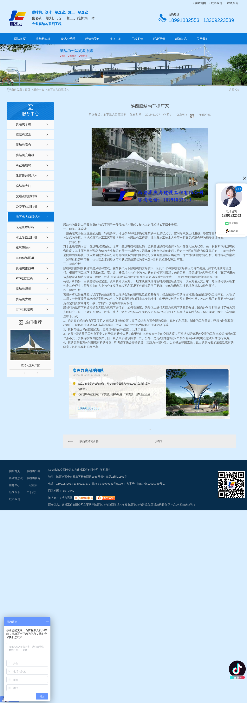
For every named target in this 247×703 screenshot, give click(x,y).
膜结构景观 (68, 38)
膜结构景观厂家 (30, 365)
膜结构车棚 (43, 38)
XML (71, 490)
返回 (234, 89)
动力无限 (67, 497)
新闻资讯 (181, 38)
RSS (63, 490)
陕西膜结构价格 (89, 441)
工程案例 (137, 38)
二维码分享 (203, 114)
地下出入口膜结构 (58, 89)
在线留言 (232, 3)
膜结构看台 (92, 38)
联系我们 (216, 3)
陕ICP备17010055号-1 (151, 483)
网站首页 (20, 38)
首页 (27, 89)
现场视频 (159, 38)
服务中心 (115, 38)
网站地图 (200, 3)
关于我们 (202, 38)
